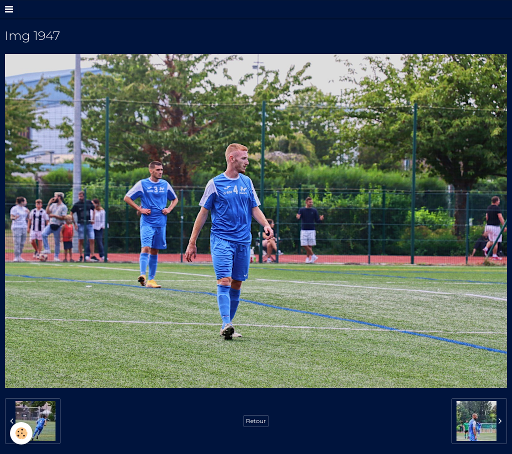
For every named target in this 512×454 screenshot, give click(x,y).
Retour (256, 421)
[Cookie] (21, 433)
